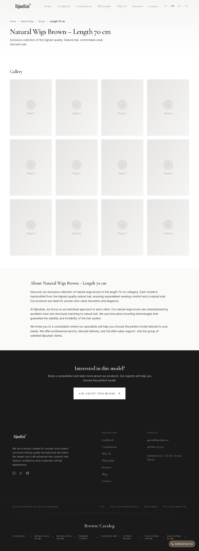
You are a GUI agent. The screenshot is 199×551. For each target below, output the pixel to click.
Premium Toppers (83, 537)
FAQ (102, 507)
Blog (104, 474)
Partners (138, 6)
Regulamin (150, 507)
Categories (18, 536)
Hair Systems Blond (174, 537)
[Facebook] (27, 473)
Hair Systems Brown (152, 537)
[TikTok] (20, 473)
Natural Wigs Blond (41, 537)
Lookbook (64, 6)
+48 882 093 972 (155, 446)
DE (186, 6)
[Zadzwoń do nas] (182, 543)
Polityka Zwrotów (175, 507)
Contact (153, 6)
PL (166, 6)
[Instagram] (13, 473)
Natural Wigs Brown (64, 537)
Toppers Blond (109, 536)
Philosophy (104, 6)
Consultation (84, 6)
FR (179, 6)
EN (172, 6)
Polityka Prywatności (124, 507)
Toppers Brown (127, 537)
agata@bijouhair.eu (158, 440)
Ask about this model (99, 393)
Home (48, 6)
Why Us (122, 6)
